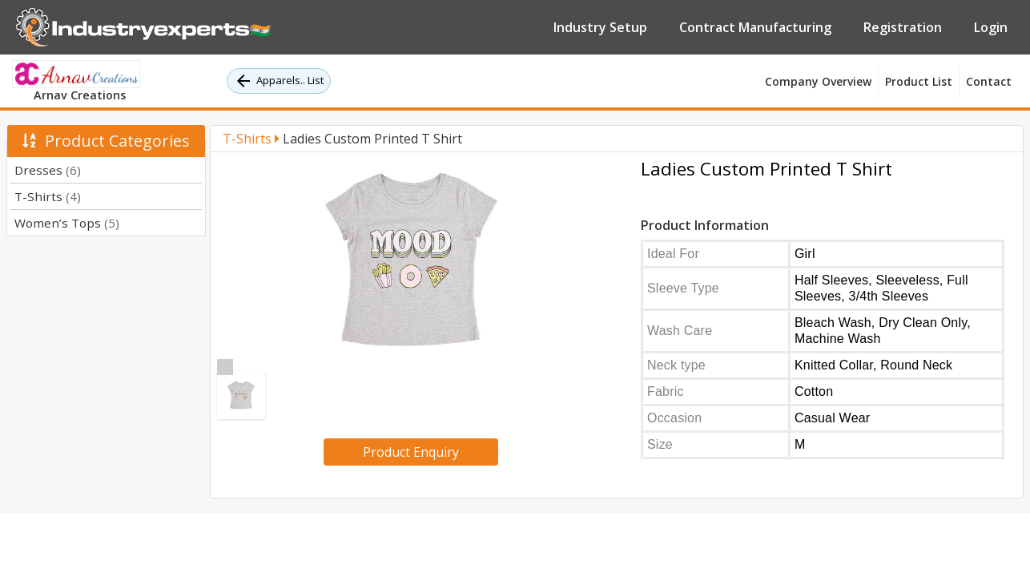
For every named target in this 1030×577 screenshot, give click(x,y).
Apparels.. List (279, 81)
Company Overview (818, 81)
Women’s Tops (66, 223)
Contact (989, 81)
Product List (918, 81)
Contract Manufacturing (755, 27)
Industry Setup (600, 27)
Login (991, 27)
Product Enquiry (411, 452)
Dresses (47, 170)
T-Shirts (47, 196)
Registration (902, 27)
